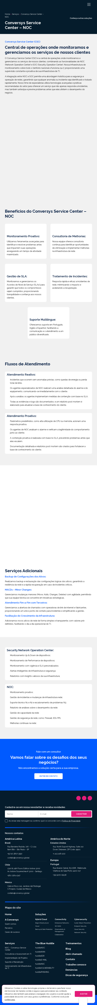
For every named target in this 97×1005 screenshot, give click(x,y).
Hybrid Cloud (41, 919)
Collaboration (59, 935)
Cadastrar (81, 814)
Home (8, 914)
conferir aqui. (10, 1000)
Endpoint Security (80, 926)
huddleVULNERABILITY (44, 968)
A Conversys (12, 919)
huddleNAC (40, 964)
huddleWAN (40, 952)
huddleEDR (39, 956)
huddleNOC (40, 948)
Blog (68, 948)
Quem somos (10, 924)
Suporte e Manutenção (14, 962)
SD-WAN (58, 926)
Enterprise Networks (62, 923)
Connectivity (60, 919)
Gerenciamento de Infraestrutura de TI (18, 967)
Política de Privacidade (71, 821)
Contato (70, 959)
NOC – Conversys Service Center (15, 949)
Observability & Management (60, 930)
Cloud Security (79, 929)
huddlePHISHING (42, 972)
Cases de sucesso (12, 932)
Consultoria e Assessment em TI (18, 954)
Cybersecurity (80, 919)
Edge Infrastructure (42, 923)
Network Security (80, 932)
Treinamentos (73, 943)
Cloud (37, 926)
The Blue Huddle (44, 943)
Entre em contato (48, 776)
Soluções (40, 914)
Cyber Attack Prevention (82, 923)
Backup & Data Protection (44, 929)
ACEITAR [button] (83, 994)
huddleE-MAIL (41, 960)
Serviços (10, 943)
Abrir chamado (74, 954)
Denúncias (71, 969)
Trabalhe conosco (76, 964)
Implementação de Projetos (16, 958)
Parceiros (9, 928)
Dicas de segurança (77, 975)
